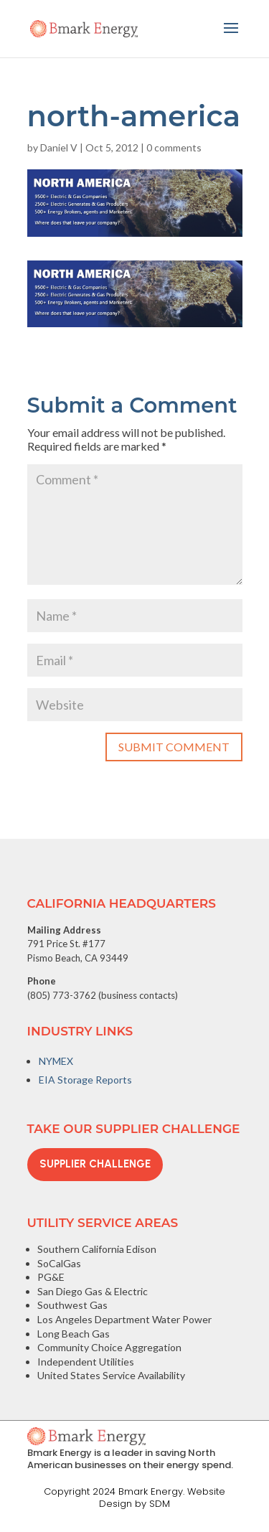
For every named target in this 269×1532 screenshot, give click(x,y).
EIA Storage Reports (85, 1079)
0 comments (174, 147)
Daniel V (58, 147)
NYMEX (56, 1061)
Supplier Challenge (95, 1163)
